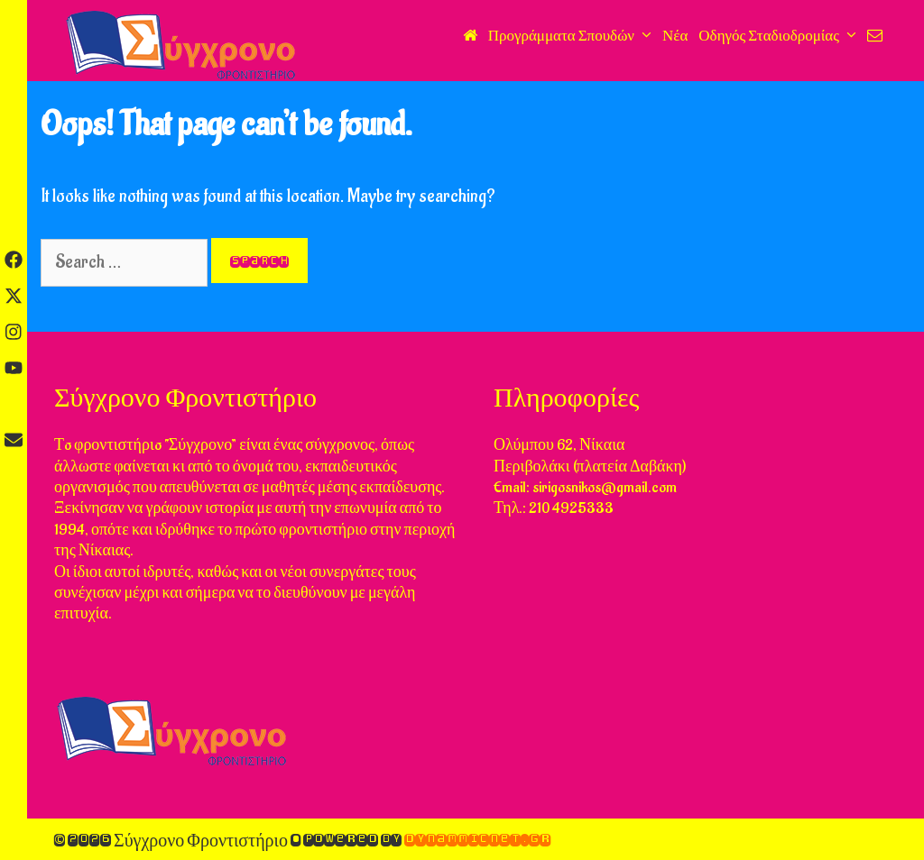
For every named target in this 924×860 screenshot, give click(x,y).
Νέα (675, 36)
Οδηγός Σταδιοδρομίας (780, 36)
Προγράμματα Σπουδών (572, 36)
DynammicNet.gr (477, 838)
